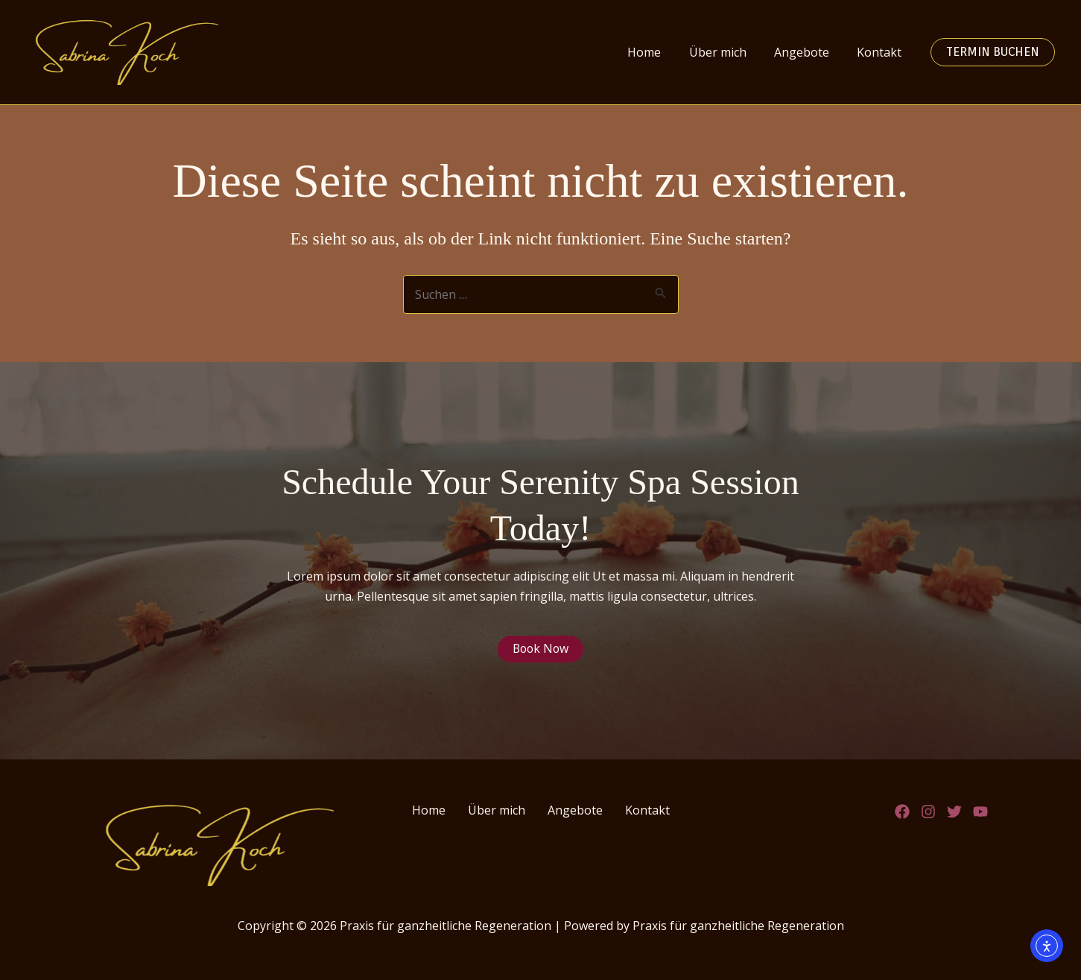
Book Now (540, 649)
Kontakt (881, 52)
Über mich (727, 52)
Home (658, 52)
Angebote (807, 52)
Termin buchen (992, 52)
